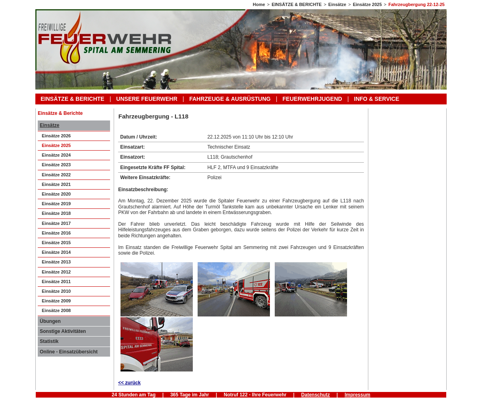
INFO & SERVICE (376, 99)
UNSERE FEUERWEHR (146, 99)
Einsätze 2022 (56, 174)
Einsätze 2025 (367, 4)
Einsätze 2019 (56, 203)
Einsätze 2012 (56, 271)
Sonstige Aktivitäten (63, 331)
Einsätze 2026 (56, 135)
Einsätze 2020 (56, 194)
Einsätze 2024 (56, 155)
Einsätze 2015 (56, 242)
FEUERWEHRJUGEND (312, 99)
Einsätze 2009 (56, 300)
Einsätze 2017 (56, 223)
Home (259, 4)
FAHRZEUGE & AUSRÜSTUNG (230, 99)
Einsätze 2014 (56, 252)
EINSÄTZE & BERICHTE (297, 4)
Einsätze (337, 4)
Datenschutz (315, 395)
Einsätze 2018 (56, 213)
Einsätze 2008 (56, 310)
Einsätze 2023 (56, 164)
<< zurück (129, 383)
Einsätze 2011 (56, 281)
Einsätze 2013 (56, 261)
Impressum (357, 395)
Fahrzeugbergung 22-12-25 (416, 4)
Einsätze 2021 (56, 184)
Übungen (50, 321)
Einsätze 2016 (56, 233)
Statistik (49, 341)
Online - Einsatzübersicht (69, 352)
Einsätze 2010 (56, 291)
